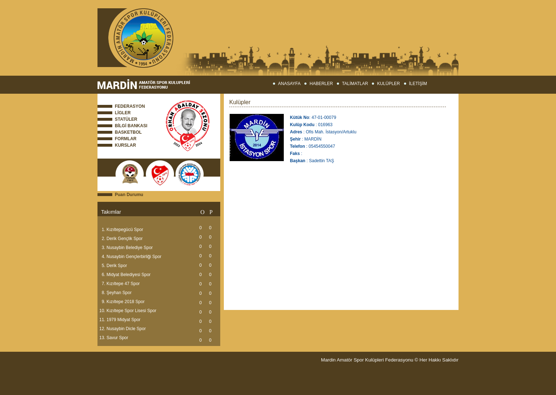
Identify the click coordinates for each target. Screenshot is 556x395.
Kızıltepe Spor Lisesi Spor (131, 310)
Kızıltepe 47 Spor (123, 283)
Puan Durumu (129, 194)
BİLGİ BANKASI (131, 125)
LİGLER (123, 112)
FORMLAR (125, 138)
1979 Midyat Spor (123, 319)
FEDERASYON (130, 106)
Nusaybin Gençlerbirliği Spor (134, 256)
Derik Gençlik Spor (125, 238)
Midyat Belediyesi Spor (129, 274)
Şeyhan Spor (119, 292)
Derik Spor (117, 265)
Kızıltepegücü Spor (125, 229)
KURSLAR (125, 145)
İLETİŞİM (418, 83)
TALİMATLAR (355, 83)
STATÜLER (126, 119)
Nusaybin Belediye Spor (130, 247)
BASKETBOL (128, 132)
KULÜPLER (388, 83)
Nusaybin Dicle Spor (126, 328)
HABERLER (321, 83)
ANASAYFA (289, 83)
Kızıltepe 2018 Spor (125, 301)
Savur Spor (117, 337)
